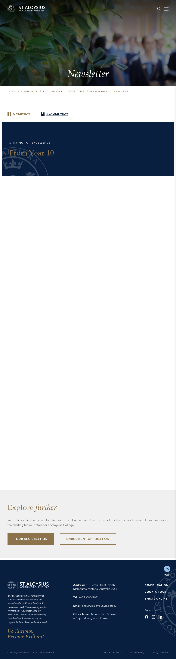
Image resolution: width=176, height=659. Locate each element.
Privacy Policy (137, 652)
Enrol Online (156, 598)
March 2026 (98, 91)
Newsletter (76, 91)
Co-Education (156, 585)
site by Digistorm (160, 652)
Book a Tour (155, 592)
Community (29, 91)
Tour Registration (31, 539)
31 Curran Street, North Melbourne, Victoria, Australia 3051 (95, 587)
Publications (52, 91)
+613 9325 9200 (88, 597)
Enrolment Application (88, 539)
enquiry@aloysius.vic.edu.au (99, 606)
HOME (11, 91)
